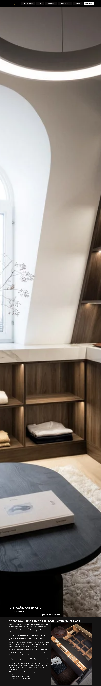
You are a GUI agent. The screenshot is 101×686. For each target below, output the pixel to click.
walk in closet (22, 626)
